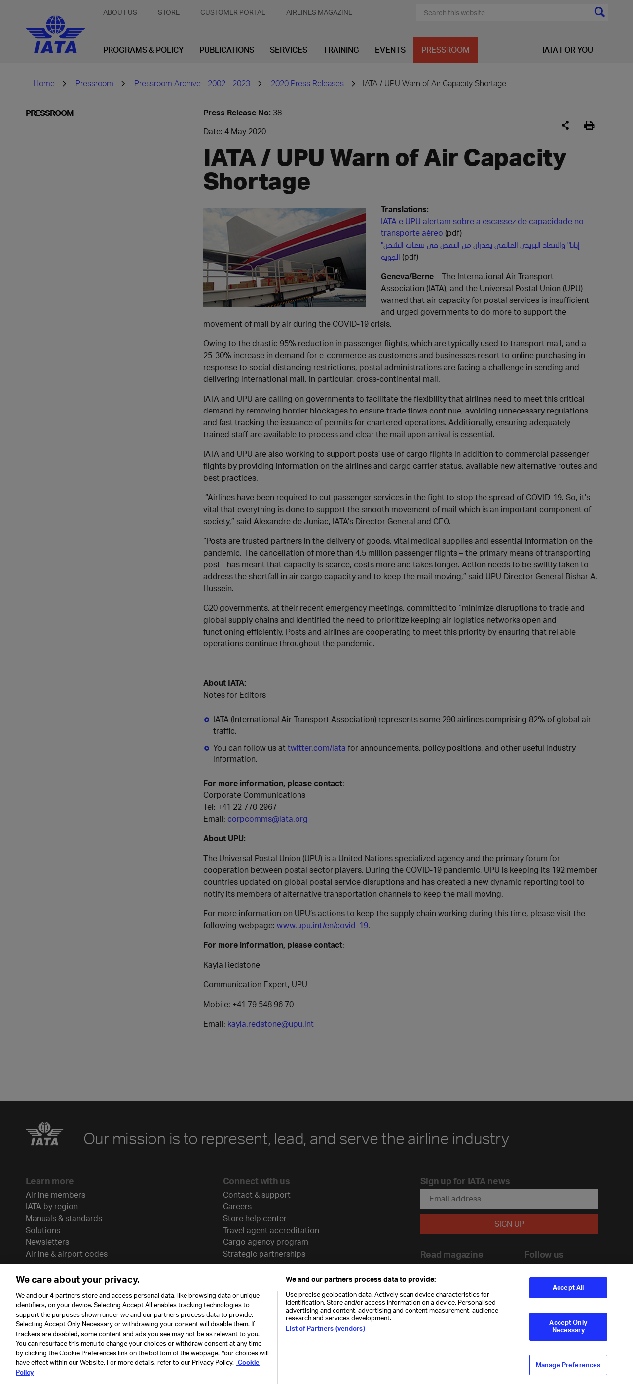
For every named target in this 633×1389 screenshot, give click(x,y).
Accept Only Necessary (568, 1331)
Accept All (568, 1293)
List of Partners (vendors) (325, 1333)
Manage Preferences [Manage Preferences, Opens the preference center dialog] (568, 1370)
